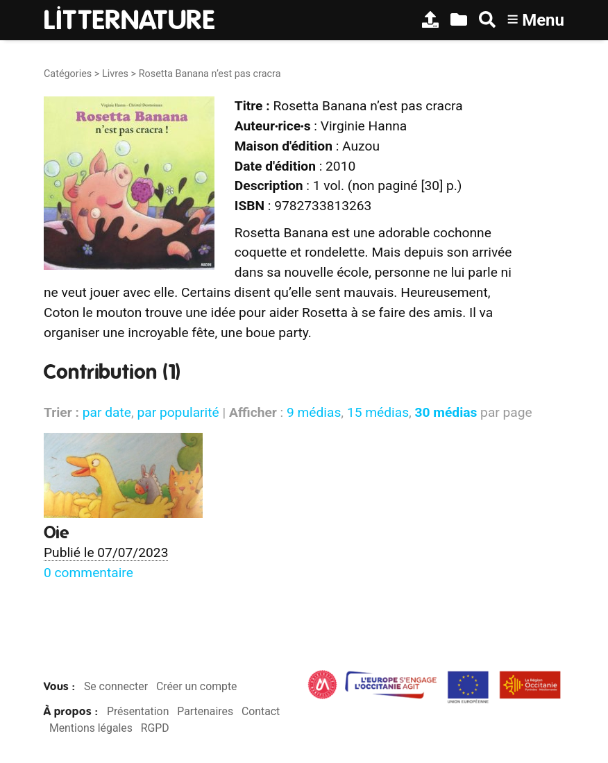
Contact (261, 711)
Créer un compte (196, 686)
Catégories (68, 74)
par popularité (178, 412)
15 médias (378, 412)
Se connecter (116, 686)
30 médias (446, 412)
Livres (115, 74)
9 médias (314, 412)
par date (107, 412)
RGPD (155, 728)
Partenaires (205, 711)
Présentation (138, 711)
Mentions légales (91, 728)
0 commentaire (88, 573)
